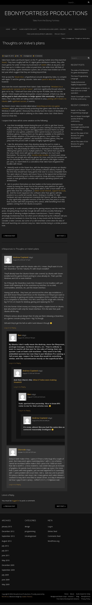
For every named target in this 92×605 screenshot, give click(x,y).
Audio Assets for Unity (28, 29)
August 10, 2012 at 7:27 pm (21, 260)
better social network (43, 191)
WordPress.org (53, 541)
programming (30, 531)
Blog (70, 29)
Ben (18, 56)
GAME (43, 65)
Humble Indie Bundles (40, 155)
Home (8, 29)
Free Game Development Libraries (39, 34)
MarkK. (73, 110)
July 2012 (5, 546)
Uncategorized (70, 38)
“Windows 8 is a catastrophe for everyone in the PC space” (32, 87)
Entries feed (52, 531)
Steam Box (19, 77)
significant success (19, 101)
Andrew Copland (20, 257)
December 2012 (8, 531)
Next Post (61, 236)
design (27, 526)
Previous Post (9, 236)
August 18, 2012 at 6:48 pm (40, 420)
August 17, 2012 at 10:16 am (31, 373)
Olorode (22, 449)
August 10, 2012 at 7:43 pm (26, 338)
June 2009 (5, 580)
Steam (4, 62)
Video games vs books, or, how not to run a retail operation (80, 90)
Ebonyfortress (80, 29)
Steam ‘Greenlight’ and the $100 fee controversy (80, 118)
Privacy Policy (60, 34)
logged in (15, 500)
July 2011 (5, 550)
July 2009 (5, 575)
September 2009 (8, 570)
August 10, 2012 (9, 56)
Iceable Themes (27, 596)
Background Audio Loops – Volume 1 (52, 29)
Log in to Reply (10, 328)
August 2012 (7, 541)
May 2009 (5, 584)
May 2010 (5, 560)
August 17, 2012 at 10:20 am (36, 397)
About (14, 29)
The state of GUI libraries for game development (79, 135)
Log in (50, 526)
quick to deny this (49, 79)
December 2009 (8, 565)
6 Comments (38, 56)
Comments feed (54, 536)
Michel (73, 125)
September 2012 (8, 536)
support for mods (59, 191)
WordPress (5, 596)
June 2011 (5, 555)
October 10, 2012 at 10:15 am (27, 452)
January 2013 (7, 526)
